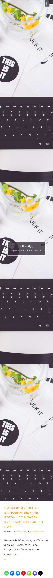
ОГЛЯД (26, 246)
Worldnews (38, 531)
